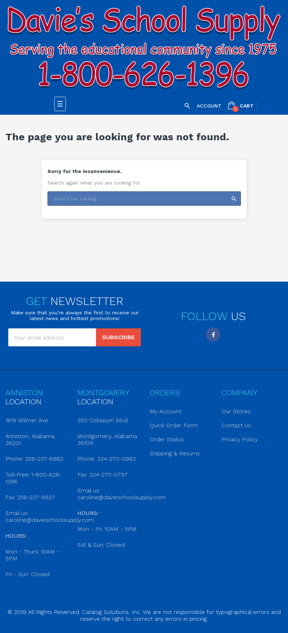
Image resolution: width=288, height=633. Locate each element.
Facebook (213, 334)
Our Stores (236, 411)
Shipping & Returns (175, 453)
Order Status (167, 439)
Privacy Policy (239, 439)
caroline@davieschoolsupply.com (49, 519)
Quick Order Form (174, 425)
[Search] (144, 198)
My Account (166, 411)
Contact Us (236, 425)
